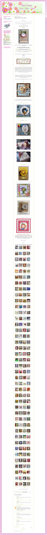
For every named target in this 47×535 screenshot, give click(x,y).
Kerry (23, 137)
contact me (21, 51)
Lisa (21, 164)
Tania (30, 49)
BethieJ (17, 501)
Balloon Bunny (25, 120)
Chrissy (21, 120)
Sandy (21, 217)
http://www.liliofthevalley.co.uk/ (23, 65)
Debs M (17, 49)
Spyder (17, 520)
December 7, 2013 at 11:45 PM (20, 524)
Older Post (31, 527)
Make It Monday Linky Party (22, 234)
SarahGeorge (18, 506)
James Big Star (23, 102)
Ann (17, 496)
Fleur (23, 81)
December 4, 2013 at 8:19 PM (20, 510)
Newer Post (16, 527)
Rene (19, 102)
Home (23, 527)
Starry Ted (27, 102)
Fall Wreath (24, 164)
